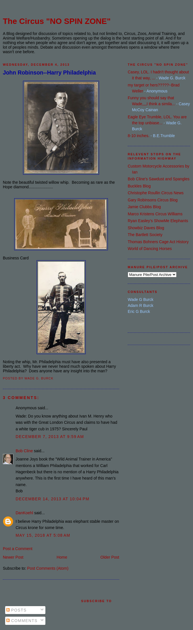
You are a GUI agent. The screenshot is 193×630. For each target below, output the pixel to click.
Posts (16, 610)
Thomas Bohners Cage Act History (158, 241)
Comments (21, 620)
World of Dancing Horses (150, 248)
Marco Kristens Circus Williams (155, 214)
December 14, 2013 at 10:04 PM (52, 499)
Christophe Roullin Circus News (156, 193)
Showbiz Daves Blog (146, 228)
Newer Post (13, 557)
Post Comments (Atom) (47, 568)
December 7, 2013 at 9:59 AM (50, 436)
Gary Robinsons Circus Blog (153, 200)
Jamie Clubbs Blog (144, 207)
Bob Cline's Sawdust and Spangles (158, 179)
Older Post (109, 557)
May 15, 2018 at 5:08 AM (43, 535)
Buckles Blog (139, 186)
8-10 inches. (138, 135)
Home (61, 557)
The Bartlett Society (145, 234)
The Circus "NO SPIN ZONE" (57, 21)
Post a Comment (17, 548)
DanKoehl (24, 513)
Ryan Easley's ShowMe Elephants (158, 220)
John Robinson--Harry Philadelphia (49, 72)
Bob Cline (24, 451)
